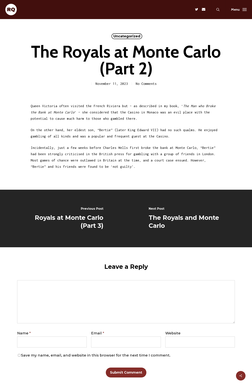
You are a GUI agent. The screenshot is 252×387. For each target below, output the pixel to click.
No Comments (146, 84)
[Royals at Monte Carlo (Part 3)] (63, 218)
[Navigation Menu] (239, 9)
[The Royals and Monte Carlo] (189, 218)
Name (24, 333)
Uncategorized (126, 36)
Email (97, 333)
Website (173, 333)
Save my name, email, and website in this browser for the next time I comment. (95, 355)
